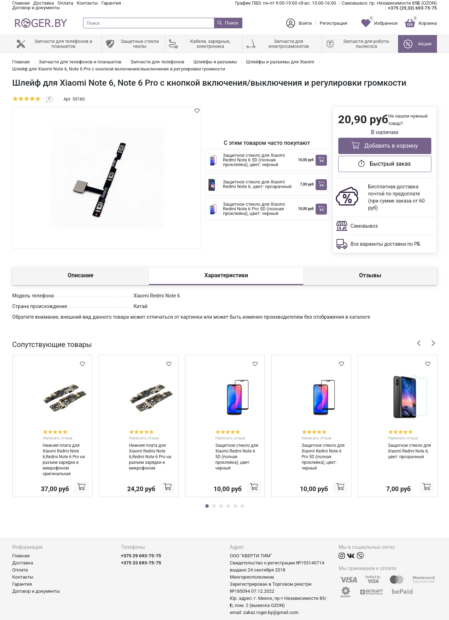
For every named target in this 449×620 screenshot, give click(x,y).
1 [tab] (207, 488)
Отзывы (370, 275)
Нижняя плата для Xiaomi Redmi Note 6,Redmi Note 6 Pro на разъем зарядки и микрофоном (138, 445)
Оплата (65, 3)
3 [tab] (221, 488)
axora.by (428, 614)
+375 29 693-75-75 (141, 538)
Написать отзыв (60, 432)
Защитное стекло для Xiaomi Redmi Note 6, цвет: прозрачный (257, 184)
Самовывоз (364, 226)
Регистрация (333, 23)
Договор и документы (36, 7)
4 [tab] (228, 488)
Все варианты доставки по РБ (386, 244)
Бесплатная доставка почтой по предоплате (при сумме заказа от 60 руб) (396, 197)
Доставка (43, 3)
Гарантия (111, 3)
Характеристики (226, 275)
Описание (80, 275)
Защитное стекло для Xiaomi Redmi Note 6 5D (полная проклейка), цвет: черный (254, 160)
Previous (419, 343)
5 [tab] (235, 488)
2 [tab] (214, 488)
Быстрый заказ (384, 163)
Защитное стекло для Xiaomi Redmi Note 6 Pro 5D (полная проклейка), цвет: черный (254, 208)
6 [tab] (242, 488)
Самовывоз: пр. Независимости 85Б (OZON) (389, 3)
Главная (21, 3)
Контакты (87, 3)
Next (433, 343)
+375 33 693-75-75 (141, 545)
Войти (305, 23)
